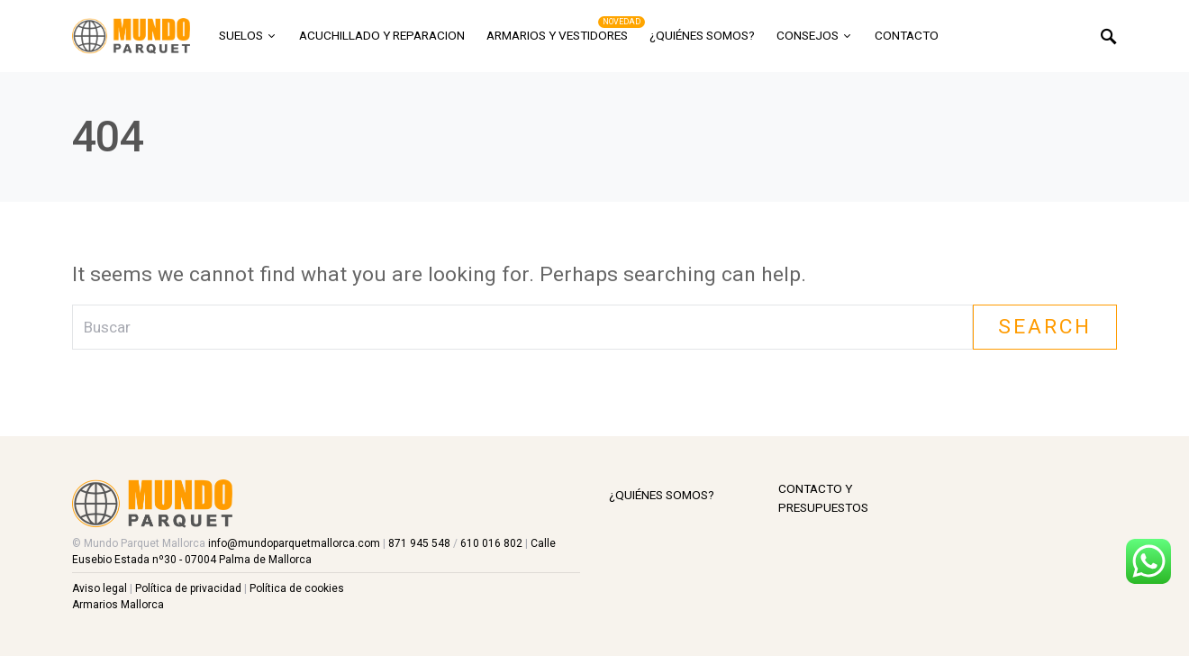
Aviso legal (99, 588)
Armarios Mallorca (118, 604)
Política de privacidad (188, 588)
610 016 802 (492, 543)
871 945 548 (420, 543)
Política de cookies (297, 588)
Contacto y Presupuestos (823, 497)
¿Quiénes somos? (661, 494)
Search (1044, 326)
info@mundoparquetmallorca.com (294, 543)
